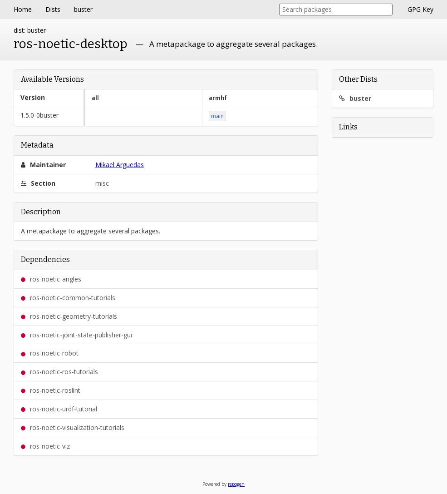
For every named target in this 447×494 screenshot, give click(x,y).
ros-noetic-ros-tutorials (59, 371)
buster (83, 9)
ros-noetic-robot (50, 353)
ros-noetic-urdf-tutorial (59, 409)
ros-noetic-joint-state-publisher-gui (76, 335)
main (217, 116)
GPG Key (420, 9)
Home (23, 9)
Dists (52, 9)
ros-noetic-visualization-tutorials (72, 427)
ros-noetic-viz (45, 446)
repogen (236, 484)
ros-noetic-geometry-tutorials (69, 316)
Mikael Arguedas (119, 164)
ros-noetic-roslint (50, 390)
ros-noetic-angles (51, 279)
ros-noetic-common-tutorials (68, 297)
